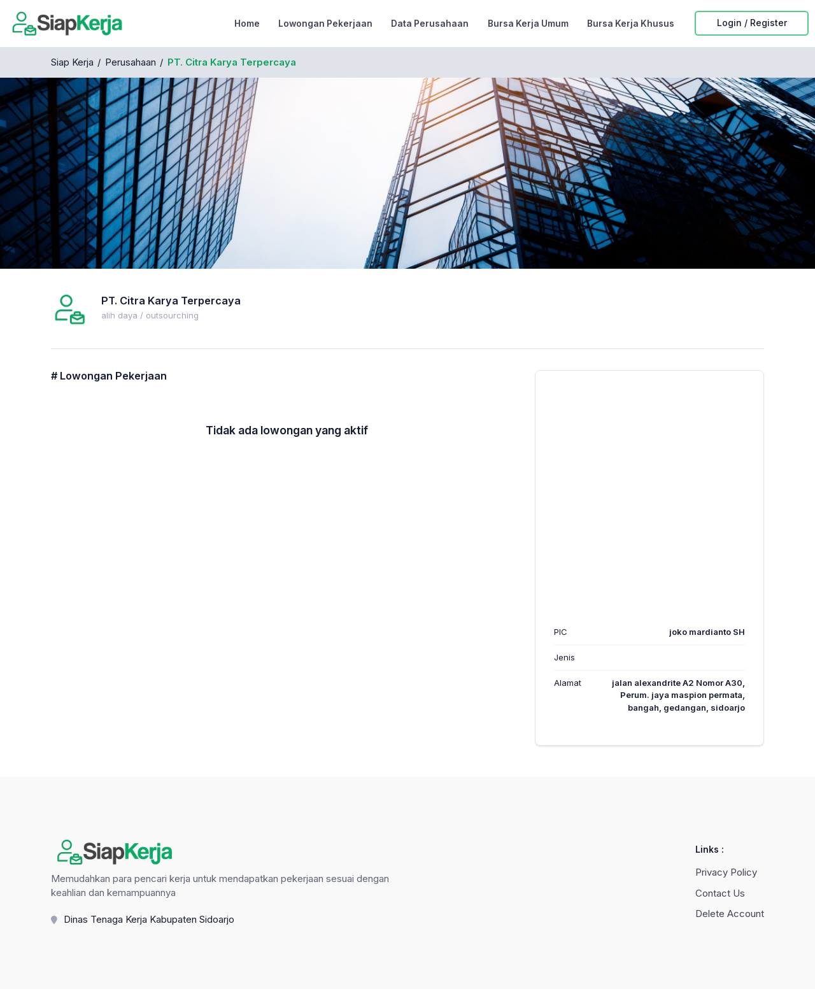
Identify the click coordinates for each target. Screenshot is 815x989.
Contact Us (720, 893)
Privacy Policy (726, 873)
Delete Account (729, 914)
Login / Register (752, 23)
